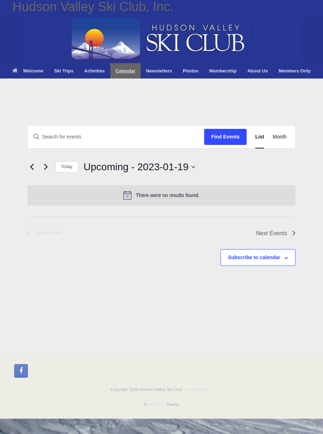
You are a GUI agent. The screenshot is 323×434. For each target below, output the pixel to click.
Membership (223, 71)
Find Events (225, 137)
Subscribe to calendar (254, 257)
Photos (190, 71)
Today (66, 166)
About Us (257, 71)
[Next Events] (45, 167)
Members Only (295, 71)
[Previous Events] (31, 167)
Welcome (28, 71)
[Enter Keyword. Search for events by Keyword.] (116, 137)
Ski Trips (64, 71)
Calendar (126, 71)
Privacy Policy (200, 389)
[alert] (161, 195)
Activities (94, 71)
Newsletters (159, 71)
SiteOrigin (156, 404)
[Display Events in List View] (259, 137)
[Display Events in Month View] (280, 137)
